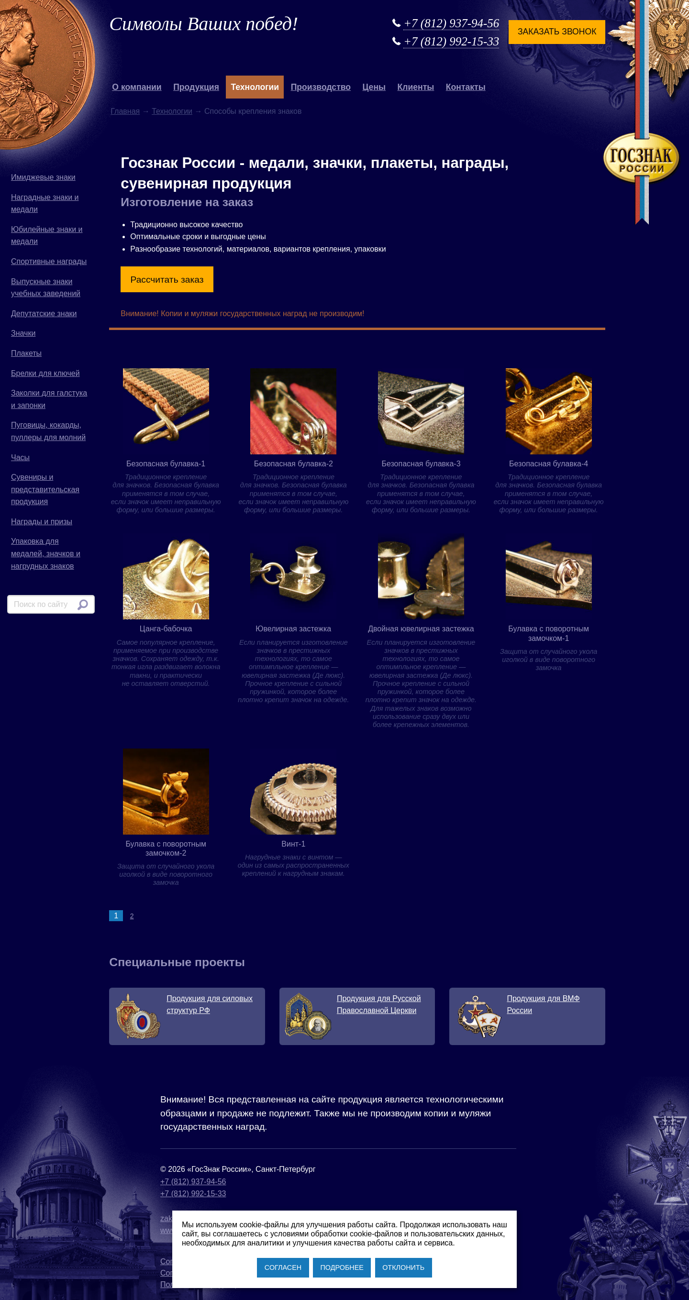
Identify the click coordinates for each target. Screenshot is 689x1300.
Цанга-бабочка (166, 629)
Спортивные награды (49, 261)
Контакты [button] (466, 87)
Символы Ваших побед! (203, 23)
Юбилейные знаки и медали (47, 235)
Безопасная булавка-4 (548, 464)
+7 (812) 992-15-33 (451, 41)
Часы (20, 457)
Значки (23, 333)
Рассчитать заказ (167, 280)
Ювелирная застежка (293, 629)
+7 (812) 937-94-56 (451, 23)
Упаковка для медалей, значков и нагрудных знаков (45, 553)
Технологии (172, 111)
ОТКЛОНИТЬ (403, 1267)
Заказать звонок (557, 31)
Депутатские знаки (44, 313)
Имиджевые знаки (43, 177)
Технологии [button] (255, 87)
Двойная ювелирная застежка (421, 629)
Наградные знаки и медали (45, 203)
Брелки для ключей (45, 373)
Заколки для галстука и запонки (49, 399)
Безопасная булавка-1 (165, 464)
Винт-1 (293, 844)
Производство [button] (321, 87)
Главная (125, 111)
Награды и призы (41, 522)
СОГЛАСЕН (283, 1267)
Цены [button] (374, 87)
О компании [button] (136, 87)
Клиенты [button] (416, 87)
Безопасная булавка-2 (293, 464)
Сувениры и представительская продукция (45, 489)
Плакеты (26, 353)
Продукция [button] (196, 87)
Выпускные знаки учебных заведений (45, 287)
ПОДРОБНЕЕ (341, 1267)
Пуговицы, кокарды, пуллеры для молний (48, 431)
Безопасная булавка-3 (420, 464)
